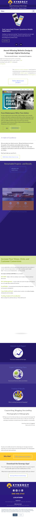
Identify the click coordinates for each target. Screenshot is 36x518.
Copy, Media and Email (7, 291)
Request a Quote (22, 8)
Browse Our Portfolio (15, 169)
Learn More (5, 40)
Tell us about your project (18, 81)
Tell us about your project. (23, 456)
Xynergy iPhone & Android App (18, 475)
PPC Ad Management (6, 281)
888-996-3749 (14, 8)
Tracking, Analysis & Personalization (10, 296)
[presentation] (16, 44)
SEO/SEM (3, 276)
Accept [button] (15, 514)
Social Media (4, 286)
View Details (15, 128)
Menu (2, 11)
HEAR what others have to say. (10, 157)
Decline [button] (20, 514)
